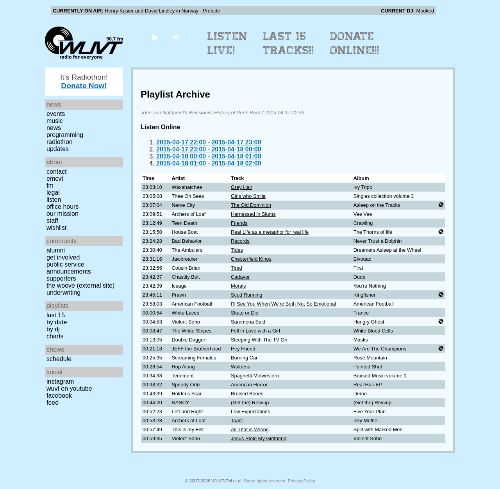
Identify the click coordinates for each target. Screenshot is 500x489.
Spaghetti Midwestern (255, 376)
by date (56, 322)
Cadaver (240, 277)
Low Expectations (250, 411)
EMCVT (54, 178)
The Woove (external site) (80, 285)
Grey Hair (241, 187)
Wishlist (56, 227)
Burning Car (244, 358)
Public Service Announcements (68, 268)
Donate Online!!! (354, 43)
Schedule (58, 359)
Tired (236, 268)
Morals (238, 286)
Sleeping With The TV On (259, 340)
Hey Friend (243, 349)
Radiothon (59, 142)
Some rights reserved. (265, 480)
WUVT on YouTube (69, 388)
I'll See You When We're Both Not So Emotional (283, 304)
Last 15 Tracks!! (288, 43)
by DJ (53, 329)
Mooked (425, 11)
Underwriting (63, 292)
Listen (53, 199)
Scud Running (246, 295)
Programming (64, 135)
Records (240, 241)
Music (54, 120)
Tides (237, 250)
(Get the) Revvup (250, 402)
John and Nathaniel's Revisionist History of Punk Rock (201, 113)
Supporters (61, 278)
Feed (52, 402)
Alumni (55, 250)
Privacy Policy (301, 480)
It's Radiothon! (84, 81)
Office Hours (62, 206)
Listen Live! (227, 43)
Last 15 (55, 315)
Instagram (60, 381)
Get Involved (63, 257)
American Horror (249, 385)
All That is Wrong (250, 429)
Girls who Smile (248, 196)
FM (50, 185)
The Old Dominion (251, 205)
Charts (55, 336)
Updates (57, 149)
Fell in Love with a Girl (255, 331)
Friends (239, 223)
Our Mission (62, 213)
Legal (53, 192)
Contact (56, 171)
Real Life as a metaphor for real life (270, 232)
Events (55, 113)
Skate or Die (244, 313)
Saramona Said (248, 322)
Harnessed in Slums (253, 214)
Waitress (240, 367)
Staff (52, 220)
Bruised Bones (247, 394)
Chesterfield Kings (251, 259)
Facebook (59, 395)
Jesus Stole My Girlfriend (258, 438)
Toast (237, 420)
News (53, 127)
